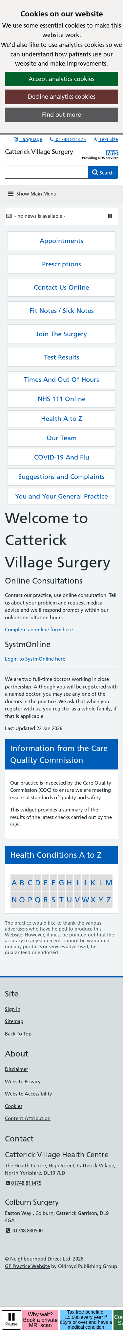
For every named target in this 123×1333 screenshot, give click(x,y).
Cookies (13, 1106)
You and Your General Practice (61, 496)
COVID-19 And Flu (61, 457)
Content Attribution (28, 1118)
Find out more (61, 114)
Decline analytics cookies (61, 96)
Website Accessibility (28, 1094)
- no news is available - (39, 216)
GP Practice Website (27, 1266)
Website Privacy (23, 1081)
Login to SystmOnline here (35, 659)
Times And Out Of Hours (61, 379)
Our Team (62, 438)
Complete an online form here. (39, 629)
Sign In (12, 1009)
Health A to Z (61, 418)
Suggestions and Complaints (61, 477)
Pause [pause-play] (11, 1324)
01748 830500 (24, 1230)
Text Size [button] (105, 139)
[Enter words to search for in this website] (46, 172)
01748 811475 (67, 139)
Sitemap (14, 1021)
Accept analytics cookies (61, 79)
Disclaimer (16, 1069)
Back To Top (18, 1034)
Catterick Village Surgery (39, 151)
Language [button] (27, 139)
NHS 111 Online (62, 399)
